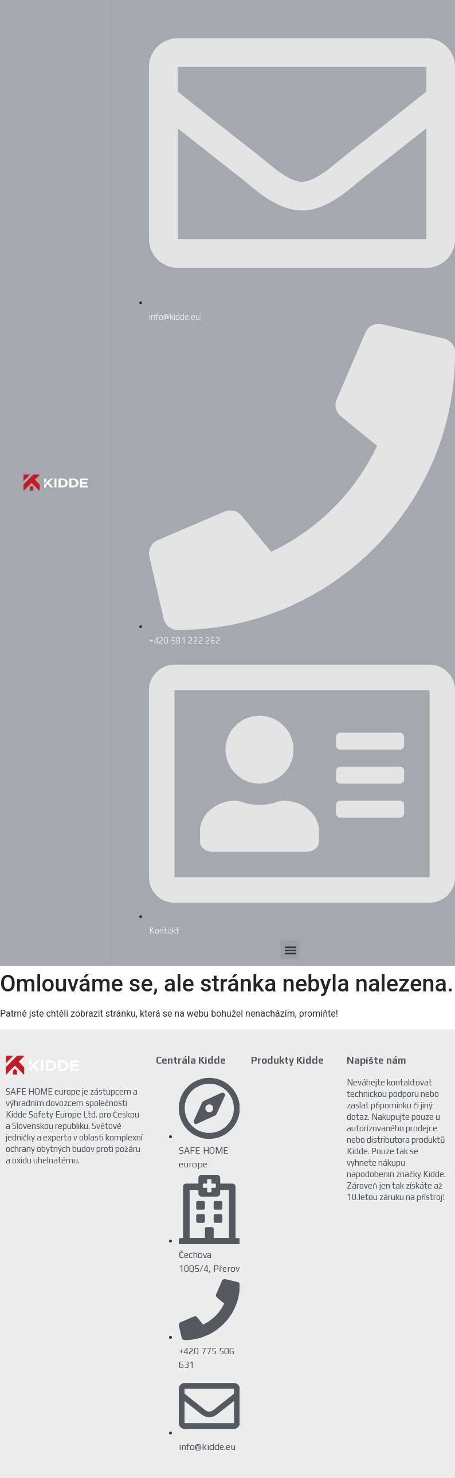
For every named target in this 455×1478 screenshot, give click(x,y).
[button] (290, 949)
